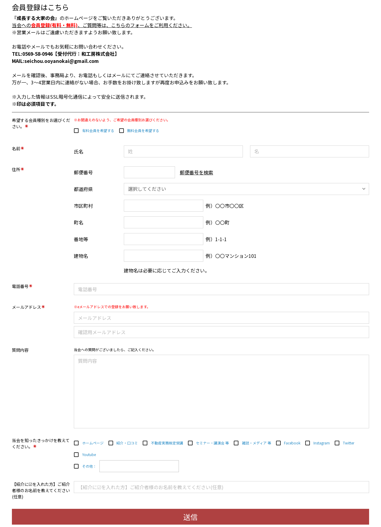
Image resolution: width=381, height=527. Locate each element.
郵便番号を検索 (196, 172)
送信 (190, 517)
